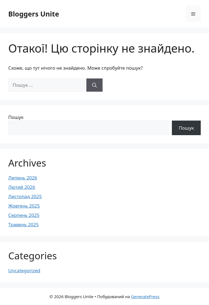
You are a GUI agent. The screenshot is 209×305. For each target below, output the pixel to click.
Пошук (15, 117)
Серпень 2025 (23, 215)
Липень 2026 (22, 178)
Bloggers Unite (33, 13)
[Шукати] (94, 85)
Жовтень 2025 (24, 206)
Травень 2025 (23, 224)
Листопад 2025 (25, 196)
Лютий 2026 (21, 187)
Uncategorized (24, 270)
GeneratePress (145, 296)
